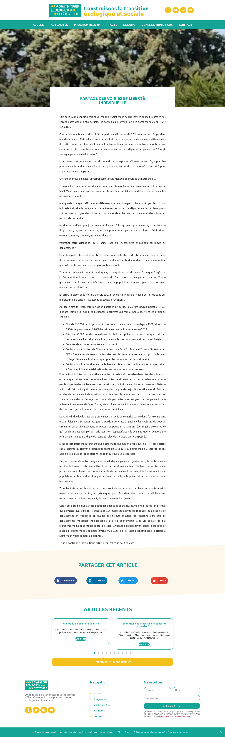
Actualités (59, 24)
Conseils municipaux (157, 24)
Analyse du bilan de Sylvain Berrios (81, 623)
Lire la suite (81, 639)
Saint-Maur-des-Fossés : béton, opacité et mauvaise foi (144, 625)
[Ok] (221, 732)
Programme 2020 (87, 24)
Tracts (111, 24)
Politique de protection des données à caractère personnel (161, 732)
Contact (185, 24)
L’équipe (129, 24)
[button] (94, 653)
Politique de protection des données (174, 716)
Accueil (38, 24)
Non (127, 732)
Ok (119, 732)
